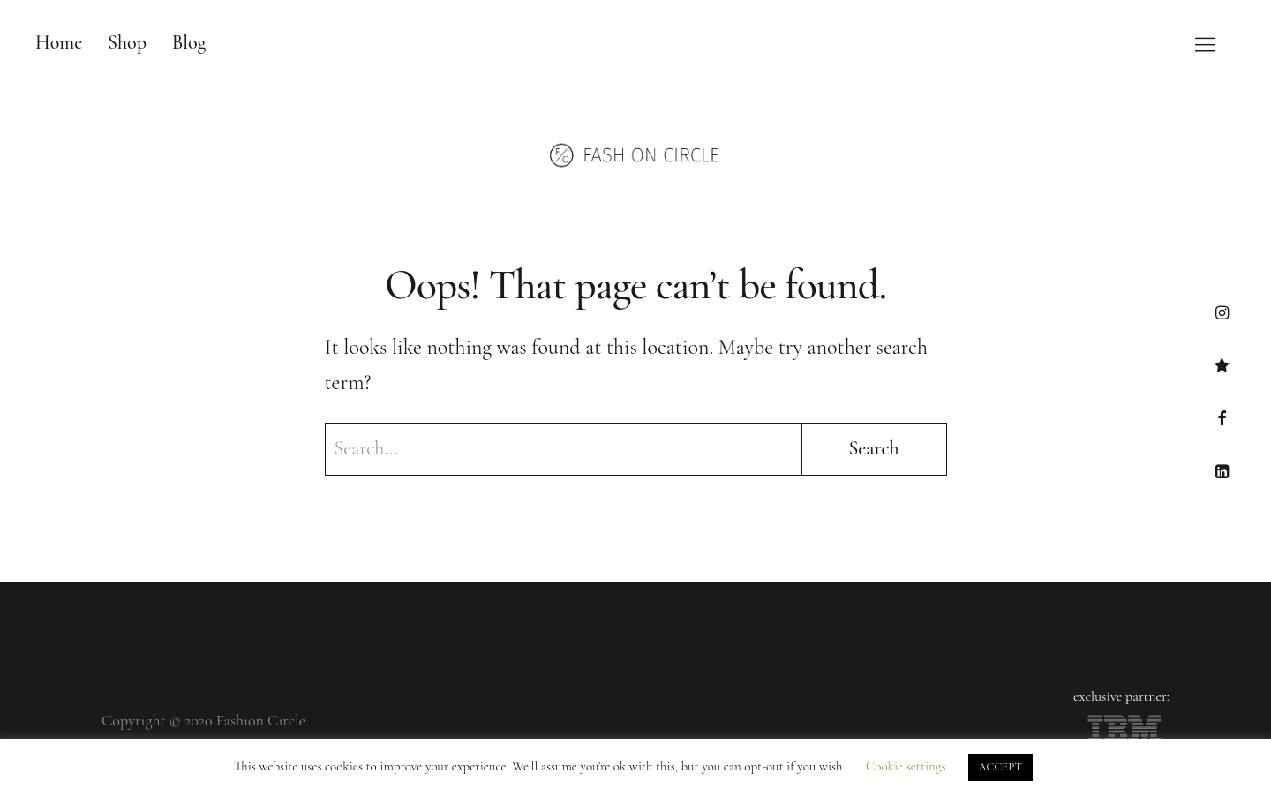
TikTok (1222, 365)
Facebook (1222, 418)
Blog (189, 42)
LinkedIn (1222, 471)
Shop (127, 42)
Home (58, 42)
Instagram (1222, 312)
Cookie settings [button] (906, 766)
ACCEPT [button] (1000, 767)
